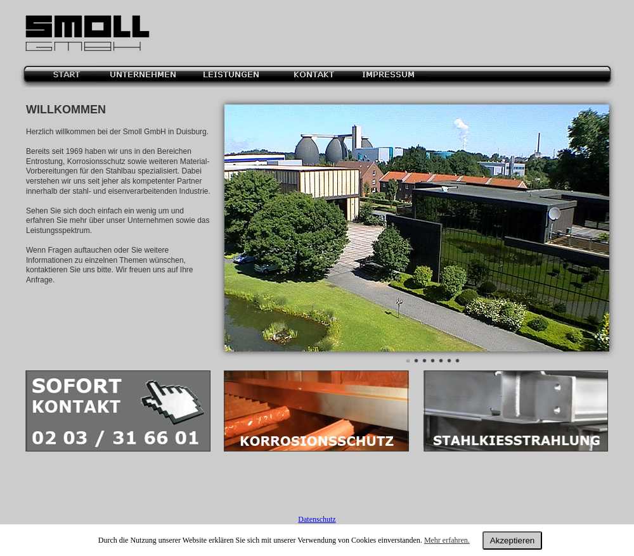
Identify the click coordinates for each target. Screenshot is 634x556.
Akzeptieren (512, 540)
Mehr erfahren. (447, 540)
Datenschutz (316, 519)
